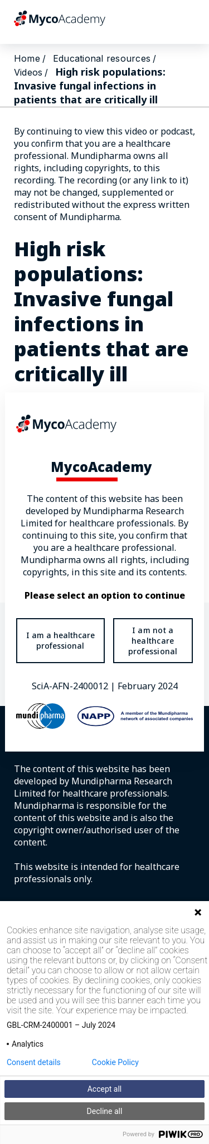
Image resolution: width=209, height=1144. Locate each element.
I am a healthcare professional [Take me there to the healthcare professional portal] (60, 640)
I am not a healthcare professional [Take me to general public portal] (153, 640)
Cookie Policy (115, 1062)
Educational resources (101, 58)
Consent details (34, 1062)
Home (27, 58)
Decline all (105, 1111)
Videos (28, 72)
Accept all (105, 1089)
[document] (104, 571)
